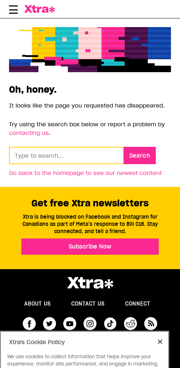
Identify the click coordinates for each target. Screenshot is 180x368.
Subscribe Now (90, 246)
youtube (69, 323)
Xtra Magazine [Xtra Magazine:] (90, 283)
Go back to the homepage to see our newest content (85, 172)
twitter (49, 323)
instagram (90, 323)
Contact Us (87, 304)
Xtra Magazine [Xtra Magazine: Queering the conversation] (48, 9)
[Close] (160, 348)
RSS (150, 323)
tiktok (110, 323)
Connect (137, 304)
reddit (130, 323)
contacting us (29, 132)
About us (37, 304)
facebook (29, 323)
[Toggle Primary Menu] (13, 10)
